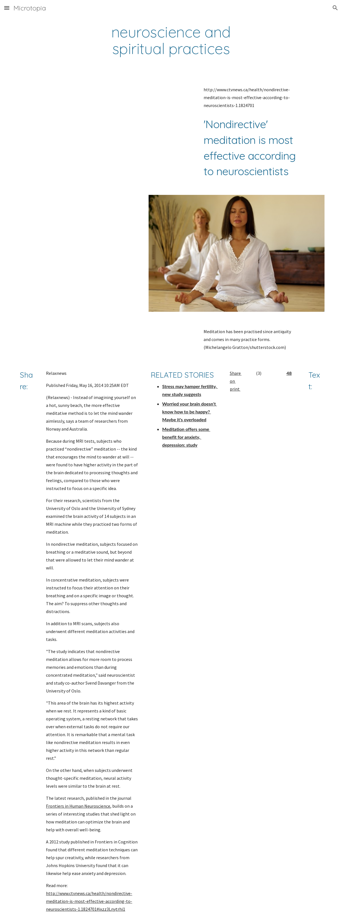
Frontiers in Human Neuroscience (78, 806)
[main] (171, 40)
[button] (7, 7)
